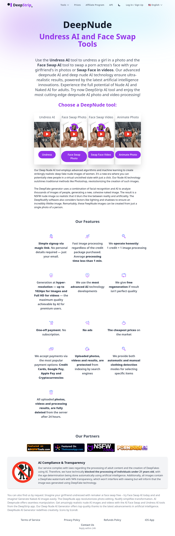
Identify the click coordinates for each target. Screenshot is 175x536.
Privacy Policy (72, 520)
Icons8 (74, 510)
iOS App (149, 520)
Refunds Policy (112, 520)
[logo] (19, 4)
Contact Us (87, 525)
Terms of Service (30, 520)
